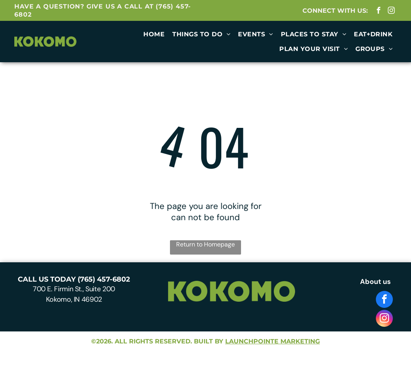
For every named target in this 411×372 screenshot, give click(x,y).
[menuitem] (153, 34)
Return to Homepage (205, 244)
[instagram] (391, 11)
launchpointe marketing (272, 341)
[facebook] (379, 11)
